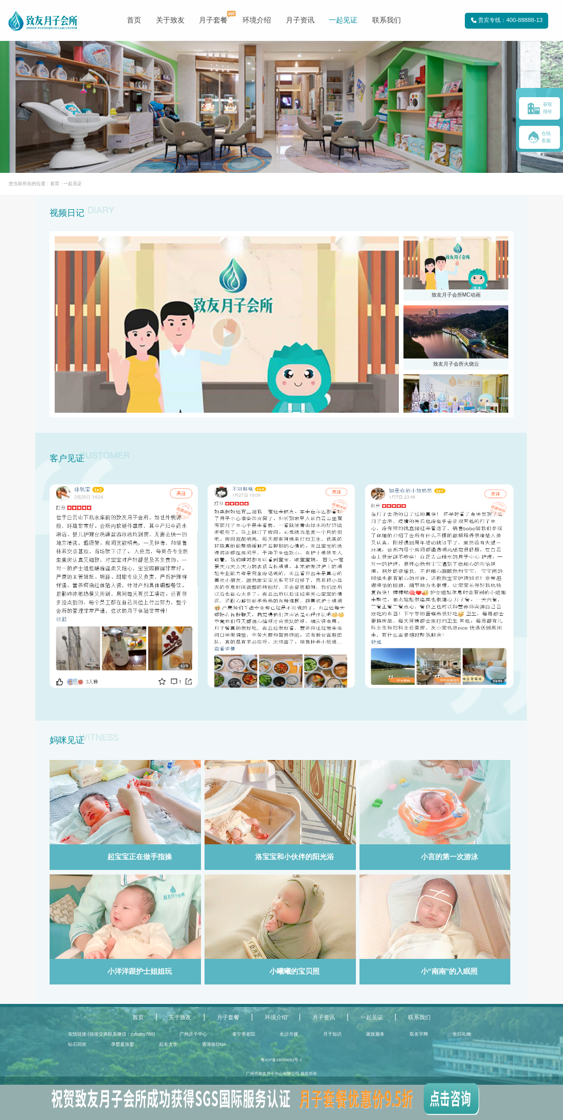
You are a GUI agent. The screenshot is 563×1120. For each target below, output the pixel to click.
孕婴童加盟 (122, 1044)
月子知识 (332, 1034)
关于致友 (170, 20)
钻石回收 (77, 1044)
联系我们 (386, 20)
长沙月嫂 (289, 1034)
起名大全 (168, 1044)
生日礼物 (462, 1034)
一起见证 (343, 20)
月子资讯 (300, 20)
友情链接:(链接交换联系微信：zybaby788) (111, 1034)
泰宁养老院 (243, 1034)
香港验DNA (214, 1044)
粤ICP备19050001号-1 (281, 1060)
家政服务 (375, 1034)
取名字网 (419, 1034)
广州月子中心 (193, 1034)
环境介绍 (256, 20)
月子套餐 (213, 20)
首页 (134, 20)
